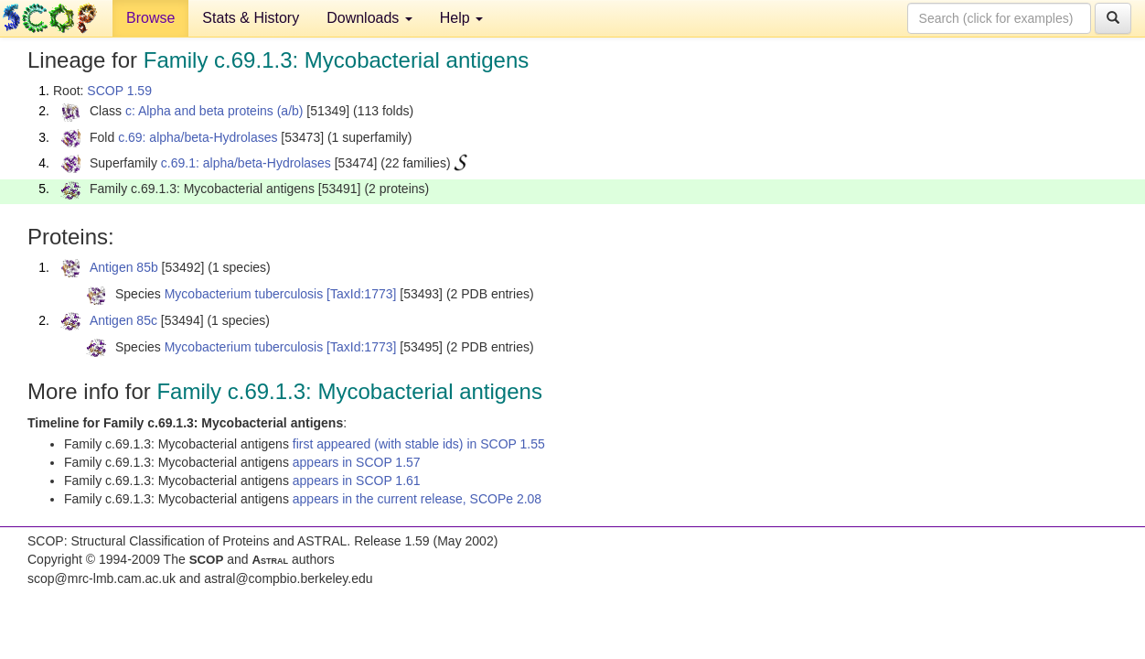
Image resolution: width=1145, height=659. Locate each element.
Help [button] (461, 18)
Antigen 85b (124, 267)
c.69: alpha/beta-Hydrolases (197, 137)
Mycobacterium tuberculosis (244, 293)
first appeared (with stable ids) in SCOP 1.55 (419, 444)
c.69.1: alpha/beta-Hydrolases (246, 163)
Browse (150, 18)
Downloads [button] (369, 18)
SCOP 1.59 (119, 90)
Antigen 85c (123, 320)
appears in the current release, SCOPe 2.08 (417, 499)
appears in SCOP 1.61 (357, 480)
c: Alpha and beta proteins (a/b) (214, 110)
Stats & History (250, 18)
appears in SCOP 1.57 (357, 462)
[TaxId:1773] (361, 293)
